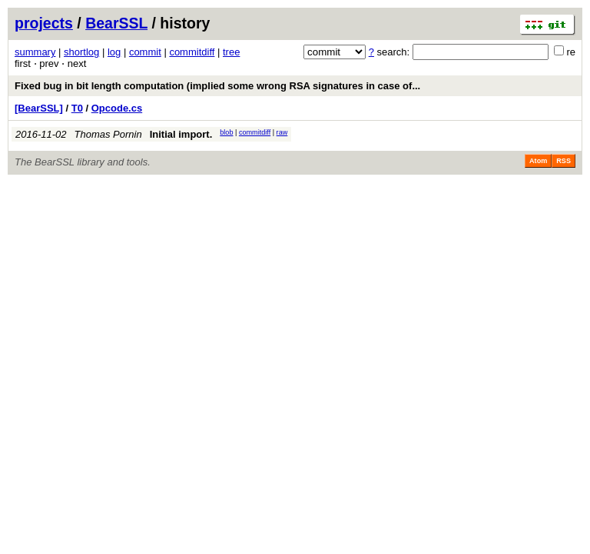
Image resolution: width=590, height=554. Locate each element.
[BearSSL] (39, 108)
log (114, 52)
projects (44, 23)
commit (145, 52)
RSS (563, 161)
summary (35, 52)
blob (226, 132)
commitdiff (191, 52)
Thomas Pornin (108, 134)
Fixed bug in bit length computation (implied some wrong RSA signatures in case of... (217, 86)
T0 (77, 108)
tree (231, 52)
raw (282, 132)
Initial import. (181, 134)
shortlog (81, 52)
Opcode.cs (116, 108)
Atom (538, 161)
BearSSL (116, 23)
